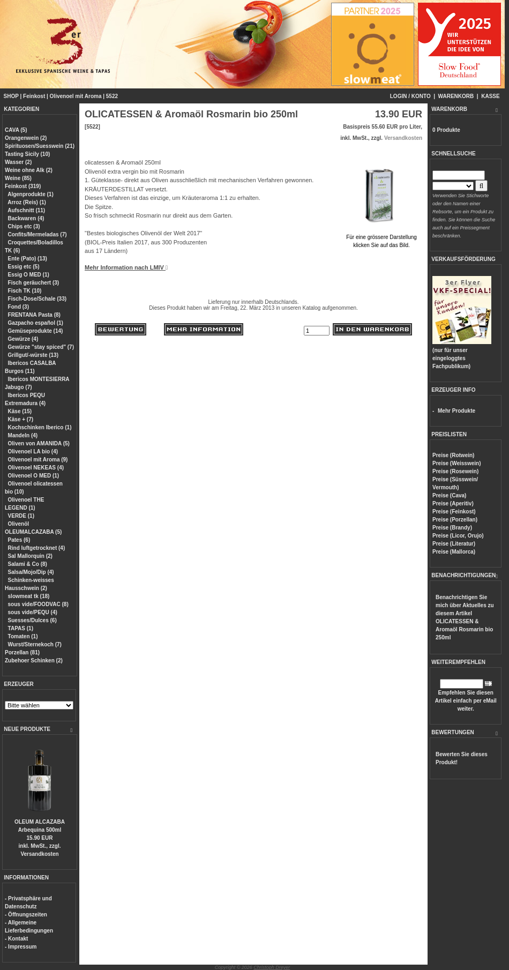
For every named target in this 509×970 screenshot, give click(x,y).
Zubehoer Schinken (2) (34, 660)
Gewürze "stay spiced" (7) (41, 347)
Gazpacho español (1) (35, 323)
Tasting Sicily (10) (27, 154)
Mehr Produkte (456, 411)
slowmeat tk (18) (29, 596)
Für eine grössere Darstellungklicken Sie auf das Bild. (381, 237)
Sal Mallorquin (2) (30, 556)
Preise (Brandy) (452, 528)
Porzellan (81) (22, 652)
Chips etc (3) (24, 226)
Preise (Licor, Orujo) (458, 536)
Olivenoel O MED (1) (33, 476)
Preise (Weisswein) (456, 463)
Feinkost (34, 96)
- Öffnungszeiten (26, 914)
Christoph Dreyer (271, 967)
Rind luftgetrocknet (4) (36, 548)
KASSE (490, 96)
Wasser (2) (18, 162)
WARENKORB (456, 96)
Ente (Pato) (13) (27, 259)
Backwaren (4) (26, 218)
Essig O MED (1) (28, 275)
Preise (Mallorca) (453, 552)
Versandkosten (39, 854)
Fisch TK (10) (25, 291)
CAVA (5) (16, 130)
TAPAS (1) (20, 628)
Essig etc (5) (24, 267)
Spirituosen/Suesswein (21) (39, 146)
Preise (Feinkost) (454, 511)
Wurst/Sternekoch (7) (35, 644)
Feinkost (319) (23, 186)
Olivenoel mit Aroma (76, 96)
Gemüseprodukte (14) (35, 331)
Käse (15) (20, 411)
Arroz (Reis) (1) (27, 202)
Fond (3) (18, 307)
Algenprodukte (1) (31, 194)
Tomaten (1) (23, 636)
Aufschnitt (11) (26, 210)
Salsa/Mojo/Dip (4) (31, 572)
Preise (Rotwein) (453, 455)
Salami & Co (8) (27, 564)
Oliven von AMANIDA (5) (39, 443)
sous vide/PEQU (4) (32, 612)
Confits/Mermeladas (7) (37, 234)
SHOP (11, 96)
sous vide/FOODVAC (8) (38, 604)
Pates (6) (19, 540)
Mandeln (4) (23, 435)
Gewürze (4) (23, 339)
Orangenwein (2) (26, 138)
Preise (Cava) (449, 495)
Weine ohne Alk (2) (29, 170)
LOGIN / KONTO (410, 96)
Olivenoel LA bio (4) (33, 451)
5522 (112, 96)
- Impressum (20, 947)
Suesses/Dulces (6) (32, 620)
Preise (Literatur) (453, 544)
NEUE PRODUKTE (27, 729)
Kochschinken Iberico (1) (40, 427)
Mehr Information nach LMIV (126, 267)
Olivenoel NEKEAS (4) (36, 468)
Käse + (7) (21, 419)
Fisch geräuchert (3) (33, 283)
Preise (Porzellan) (454, 520)
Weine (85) (18, 178)
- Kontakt (16, 939)
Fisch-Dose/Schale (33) (37, 299)
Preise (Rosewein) (455, 471)
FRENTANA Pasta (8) (34, 315)
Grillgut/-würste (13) (33, 355)
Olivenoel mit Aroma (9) (38, 459)
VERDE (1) (21, 516)
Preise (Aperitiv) (453, 503)
